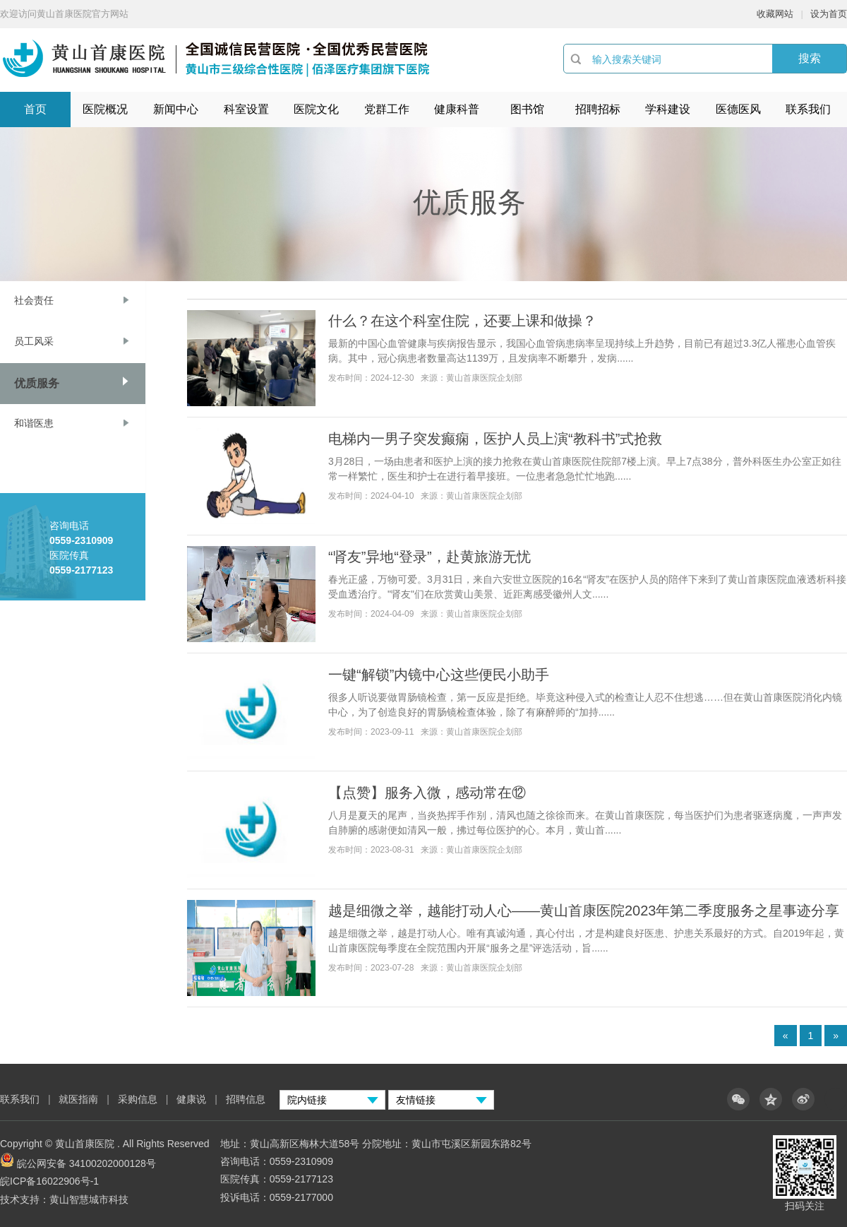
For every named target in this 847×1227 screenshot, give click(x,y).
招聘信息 (245, 1099)
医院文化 (316, 109)
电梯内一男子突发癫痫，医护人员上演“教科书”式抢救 (495, 438)
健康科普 (456, 109)
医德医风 (738, 109)
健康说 (192, 1099)
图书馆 (527, 109)
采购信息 (137, 1099)
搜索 (809, 58)
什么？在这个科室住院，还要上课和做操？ (462, 320)
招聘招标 (597, 109)
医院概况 (105, 109)
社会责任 (34, 300)
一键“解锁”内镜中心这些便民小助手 (438, 674)
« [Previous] (785, 1035)
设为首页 (828, 13)
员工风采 (34, 341)
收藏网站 (775, 13)
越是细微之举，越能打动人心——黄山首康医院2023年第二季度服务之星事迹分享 (584, 910)
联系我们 (808, 109)
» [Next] (836, 1035)
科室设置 (246, 109)
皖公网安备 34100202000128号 (86, 1163)
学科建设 (667, 109)
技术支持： (24, 1199)
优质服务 (36, 383)
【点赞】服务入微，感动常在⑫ (427, 792)
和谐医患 (34, 423)
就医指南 (78, 1099)
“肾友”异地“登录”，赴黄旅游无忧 (429, 556)
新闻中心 (175, 109)
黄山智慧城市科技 (88, 1199)
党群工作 (386, 109)
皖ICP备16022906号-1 (49, 1181)
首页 (35, 109)
